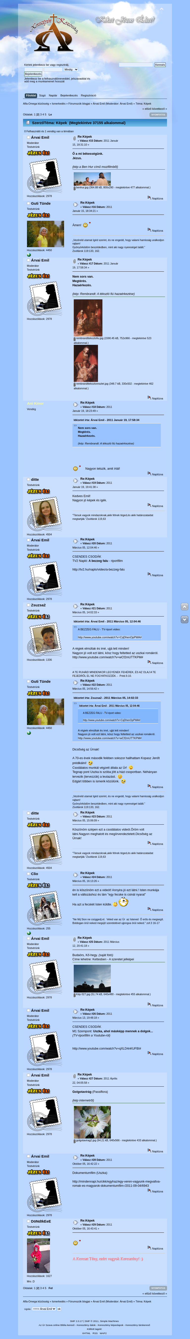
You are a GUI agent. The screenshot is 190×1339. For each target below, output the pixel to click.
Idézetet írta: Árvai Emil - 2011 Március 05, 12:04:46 (107, 621)
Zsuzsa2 (38, 605)
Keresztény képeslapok (110, 1325)
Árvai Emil (126, 103)
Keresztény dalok (86, 1325)
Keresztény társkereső (137, 1325)
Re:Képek (85, 136)
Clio (34, 874)
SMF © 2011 (92, 1321)
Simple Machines (109, 1321)
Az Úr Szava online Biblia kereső (57, 1325)
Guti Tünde (41, 203)
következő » (159, 108)
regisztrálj (62, 64)
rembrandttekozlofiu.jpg (88, 338)
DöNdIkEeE (41, 1221)
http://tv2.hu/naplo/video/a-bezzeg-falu (98, 569)
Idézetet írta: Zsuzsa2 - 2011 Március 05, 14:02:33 (106, 697)
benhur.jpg (81, 187)
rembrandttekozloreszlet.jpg (91, 383)
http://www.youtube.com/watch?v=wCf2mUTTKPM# (107, 657)
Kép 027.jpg (82, 994)
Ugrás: (27, 1309)
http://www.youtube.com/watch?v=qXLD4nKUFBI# (106, 1048)
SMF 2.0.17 (76, 1321)
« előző (146, 108)
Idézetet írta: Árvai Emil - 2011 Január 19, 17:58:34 (107, 419)
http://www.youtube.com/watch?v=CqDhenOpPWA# (110, 637)
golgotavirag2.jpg (85, 1140)
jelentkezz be (41, 64)
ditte (35, 479)
